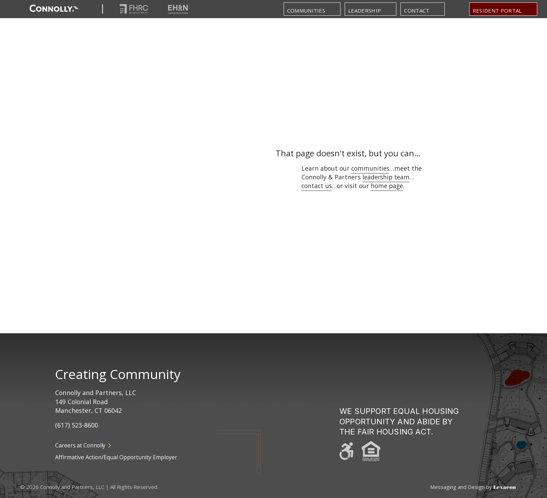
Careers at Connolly (83, 445)
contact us (317, 185)
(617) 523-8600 (76, 425)
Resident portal (497, 10)
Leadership (364, 10)
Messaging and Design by (473, 487)
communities (370, 168)
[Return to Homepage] (54, 9)
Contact (416, 10)
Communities (306, 10)
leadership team (386, 177)
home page (388, 185)
